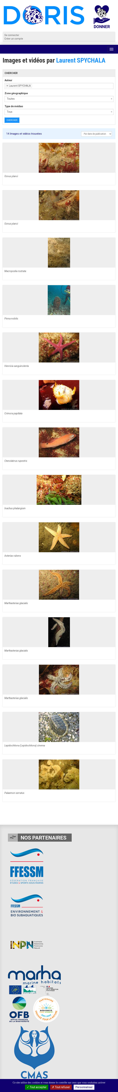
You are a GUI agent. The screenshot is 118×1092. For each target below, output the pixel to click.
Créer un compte (13, 38)
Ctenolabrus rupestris (15, 460)
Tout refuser (61, 1087)
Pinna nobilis (11, 318)
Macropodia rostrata (15, 271)
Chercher (12, 120)
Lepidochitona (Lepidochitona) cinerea (24, 745)
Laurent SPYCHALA (80, 60)
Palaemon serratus (14, 793)
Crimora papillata (13, 413)
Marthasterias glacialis (16, 603)
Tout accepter (36, 1087)
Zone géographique (16, 93)
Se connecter (11, 35)
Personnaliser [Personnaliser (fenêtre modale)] (84, 1087)
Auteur (8, 80)
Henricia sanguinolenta (16, 366)
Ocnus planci (11, 176)
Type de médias (14, 106)
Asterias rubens (12, 555)
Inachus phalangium (15, 508)
